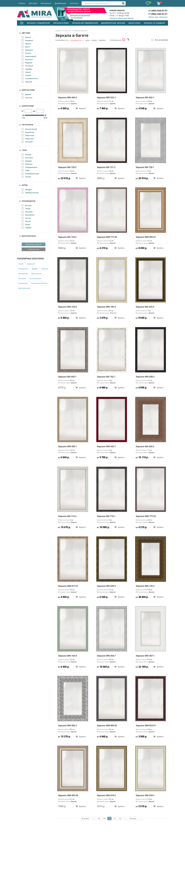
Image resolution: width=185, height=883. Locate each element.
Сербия (26, 227)
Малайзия (28, 215)
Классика (27, 157)
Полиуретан (23, 269)
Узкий (20, 264)
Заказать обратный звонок (121, 18)
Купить (81, 108)
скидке (94, 40)
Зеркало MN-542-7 (106, 446)
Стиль (24, 150)
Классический (29, 129)
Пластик (27, 97)
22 (120, 818)
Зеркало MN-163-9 (67, 656)
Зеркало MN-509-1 (67, 446)
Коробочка (28, 132)
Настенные (22, 283)
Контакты (74, 3)
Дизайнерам (60, 3)
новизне (102, 40)
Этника (26, 177)
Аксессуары (134, 23)
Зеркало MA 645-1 (67, 376)
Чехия (26, 208)
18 (99, 818)
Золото (26, 53)
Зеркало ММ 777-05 (107, 237)
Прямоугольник (30, 192)
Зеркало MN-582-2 (67, 725)
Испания (27, 212)
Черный (27, 82)
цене (87, 40)
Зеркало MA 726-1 (145, 167)
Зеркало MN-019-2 (106, 795)
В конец (133, 818)
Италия (27, 205)
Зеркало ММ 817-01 (68, 586)
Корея (26, 224)
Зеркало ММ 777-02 (146, 516)
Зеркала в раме (61, 23)
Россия (26, 218)
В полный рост (35, 278)
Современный (29, 167)
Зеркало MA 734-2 (67, 237)
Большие (22, 278)
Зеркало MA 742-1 (106, 376)
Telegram (163, 17)
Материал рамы (28, 90)
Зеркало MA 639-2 (145, 446)
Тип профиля (27, 125)
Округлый (28, 138)
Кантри (26, 154)
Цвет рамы (26, 33)
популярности (77, 40)
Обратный (28, 135)
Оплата (22, 3)
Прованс (27, 164)
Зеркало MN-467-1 (145, 656)
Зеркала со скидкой (154, 23)
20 (109, 818)
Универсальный (30, 173)
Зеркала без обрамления (85, 23)
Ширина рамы (28, 106)
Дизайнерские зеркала (113, 23)
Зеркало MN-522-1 (106, 97)
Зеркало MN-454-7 (106, 656)
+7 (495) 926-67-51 (157, 10)
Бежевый (27, 40)
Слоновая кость (30, 78)
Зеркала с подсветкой (38, 23)
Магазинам (46, 3)
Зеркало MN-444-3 (67, 97)
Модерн (27, 161)
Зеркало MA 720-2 (67, 167)
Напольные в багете (39, 283)
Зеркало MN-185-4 (106, 307)
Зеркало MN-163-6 (67, 307)
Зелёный (27, 50)
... (141, 818)
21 (115, 818)
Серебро (27, 69)
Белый (26, 37)
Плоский (27, 142)
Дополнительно (29, 236)
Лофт (26, 170)
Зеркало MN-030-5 (106, 586)
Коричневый (29, 56)
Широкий (31, 264)
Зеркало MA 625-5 (145, 307)
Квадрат (27, 189)
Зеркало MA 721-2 (106, 167)
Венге (26, 47)
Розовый (27, 66)
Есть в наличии (159, 40)
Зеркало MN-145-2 (145, 586)
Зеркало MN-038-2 (145, 376)
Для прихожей (24, 288)
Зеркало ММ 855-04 (68, 795)
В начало (85, 818)
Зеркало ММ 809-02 (107, 725)
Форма (25, 185)
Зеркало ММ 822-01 (146, 725)
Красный (27, 59)
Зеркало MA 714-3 (67, 516)
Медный (27, 62)
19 (104, 818)
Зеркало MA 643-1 (145, 97)
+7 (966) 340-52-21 (157, 13)
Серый (26, 72)
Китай (26, 221)
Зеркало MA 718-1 (106, 516)
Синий (26, 75)
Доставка (33, 3)
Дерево (26, 94)
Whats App (153, 17)
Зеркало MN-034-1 (145, 795)
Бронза (26, 43)
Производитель (29, 201)
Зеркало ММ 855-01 (146, 237)
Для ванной (23, 273)
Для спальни (36, 273)
